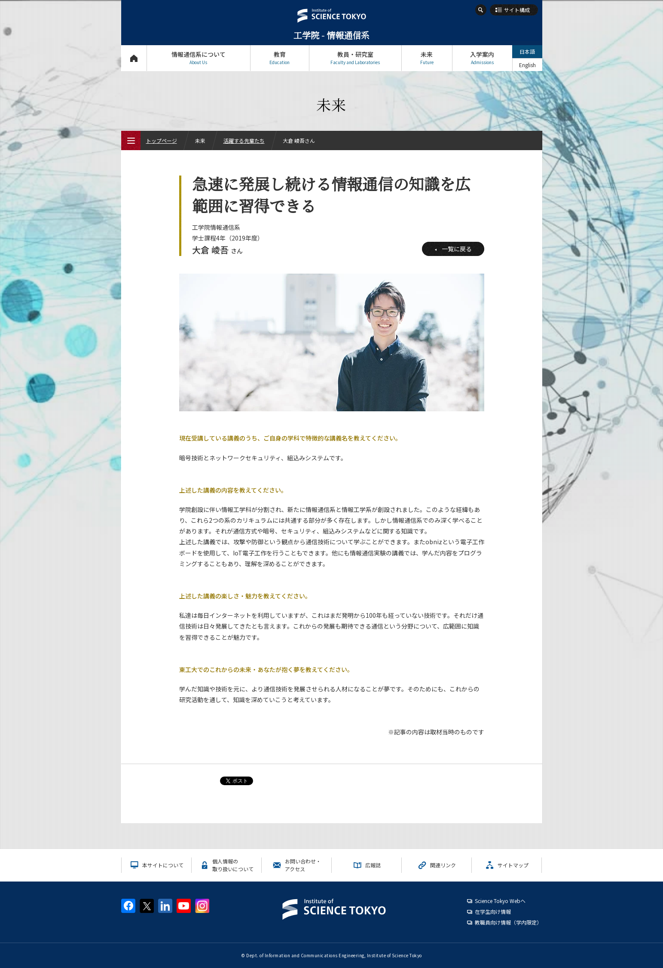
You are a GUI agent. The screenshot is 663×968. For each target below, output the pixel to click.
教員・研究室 (355, 58)
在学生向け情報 (493, 911)
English (527, 64)
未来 (427, 58)
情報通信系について (198, 58)
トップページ (134, 58)
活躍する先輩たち (244, 140)
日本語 (527, 51)
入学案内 (482, 58)
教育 (280, 58)
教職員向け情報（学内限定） (508, 922)
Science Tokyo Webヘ (500, 900)
